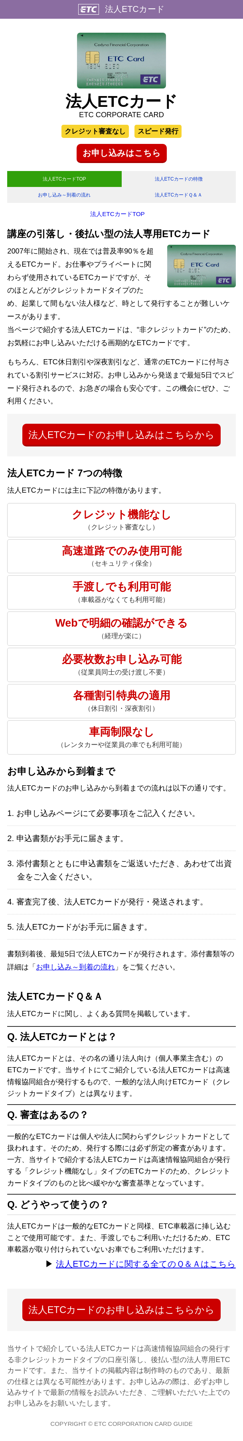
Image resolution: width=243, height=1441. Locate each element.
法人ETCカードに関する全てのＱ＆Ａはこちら (146, 1268)
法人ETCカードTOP (64, 180)
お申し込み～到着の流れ (64, 198)
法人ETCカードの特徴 (179, 180)
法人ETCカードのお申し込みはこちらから (121, 438)
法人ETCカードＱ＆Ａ (178, 198)
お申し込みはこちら (122, 153)
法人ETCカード (135, 9)
